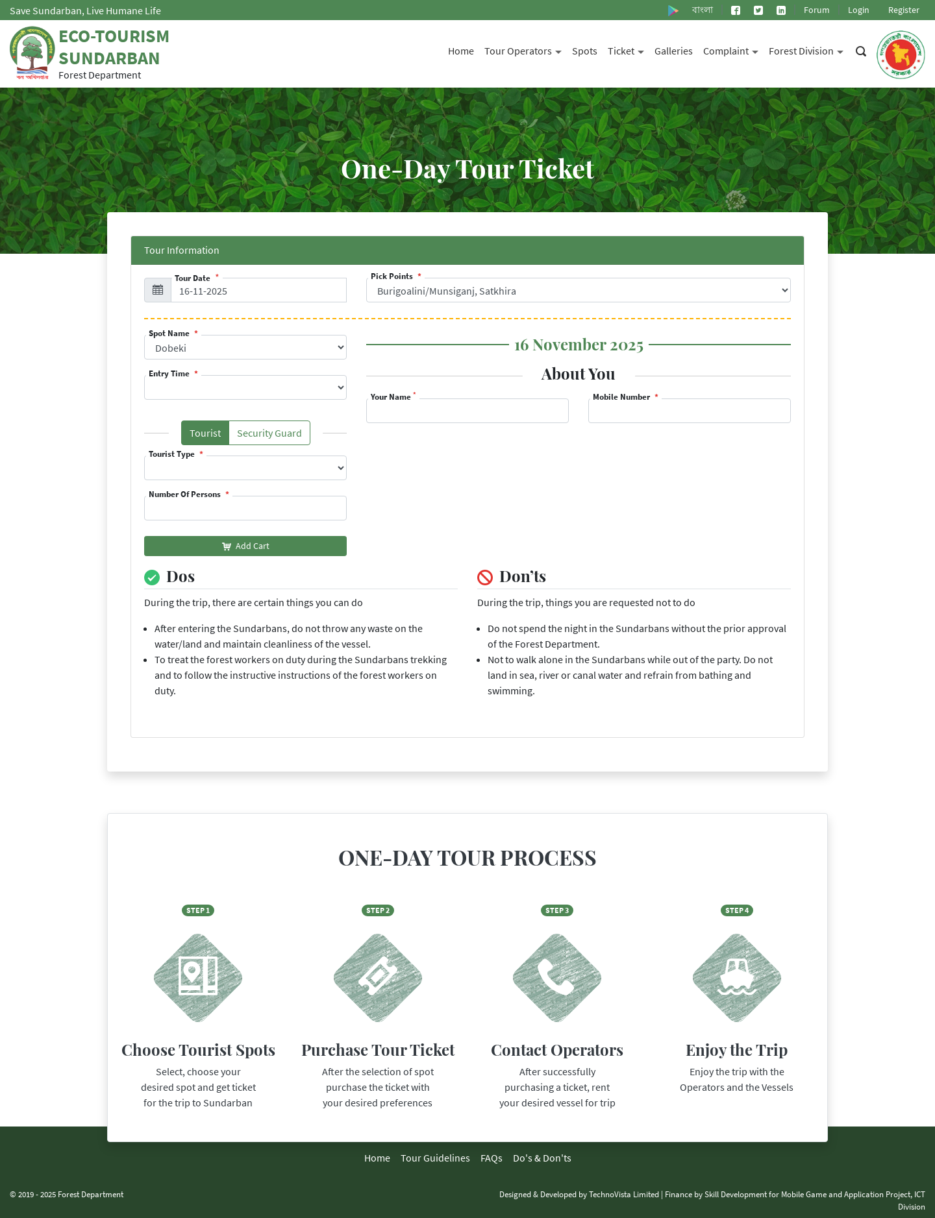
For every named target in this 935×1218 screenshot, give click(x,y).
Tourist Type (173, 454)
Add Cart (245, 546)
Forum (817, 10)
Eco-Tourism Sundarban (113, 46)
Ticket (628, 49)
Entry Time (170, 373)
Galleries (673, 50)
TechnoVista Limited (624, 1194)
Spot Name (170, 333)
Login (858, 10)
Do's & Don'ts (542, 1157)
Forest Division (809, 49)
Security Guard (273, 435)
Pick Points (393, 276)
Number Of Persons (186, 494)
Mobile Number (622, 397)
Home (461, 50)
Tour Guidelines (435, 1157)
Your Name (393, 397)
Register (903, 10)
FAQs (491, 1157)
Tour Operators (525, 49)
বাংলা (702, 10)
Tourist (209, 435)
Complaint (733, 49)
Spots (584, 50)
